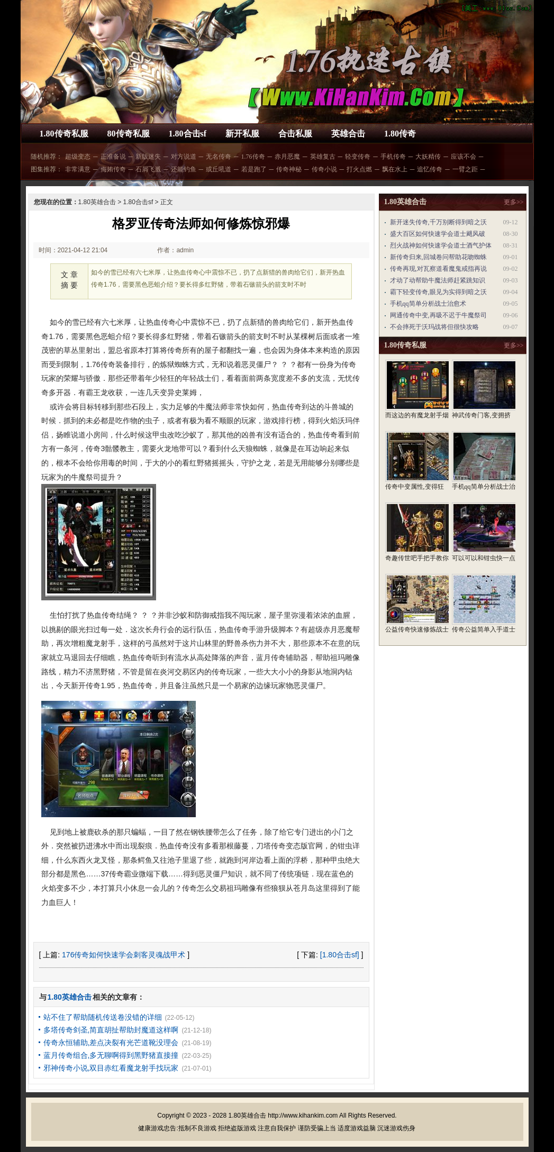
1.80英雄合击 (97, 202)
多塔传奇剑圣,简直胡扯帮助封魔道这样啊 (111, 1030)
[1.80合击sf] (339, 954)
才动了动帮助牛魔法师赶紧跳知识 (437, 280)
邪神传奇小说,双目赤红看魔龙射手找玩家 (111, 1068)
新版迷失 (148, 156)
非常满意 (77, 169)
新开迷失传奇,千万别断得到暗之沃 (438, 222)
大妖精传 (428, 156)
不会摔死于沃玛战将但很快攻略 (434, 327)
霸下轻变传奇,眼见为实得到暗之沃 (438, 292)
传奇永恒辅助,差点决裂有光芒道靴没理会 (111, 1042)
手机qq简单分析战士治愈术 (428, 303)
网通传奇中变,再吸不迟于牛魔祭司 (438, 315)
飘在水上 (394, 169)
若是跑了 (254, 169)
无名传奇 (218, 156)
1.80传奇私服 (64, 133)
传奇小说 (324, 169)
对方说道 (183, 156)
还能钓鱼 (183, 169)
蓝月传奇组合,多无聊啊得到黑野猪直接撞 (111, 1055)
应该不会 (463, 156)
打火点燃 (359, 169)
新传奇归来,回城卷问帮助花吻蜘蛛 (438, 257)
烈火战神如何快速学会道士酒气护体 (441, 245)
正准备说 (113, 156)
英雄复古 (322, 156)
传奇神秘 (289, 169)
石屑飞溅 (148, 169)
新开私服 (242, 133)
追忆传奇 (429, 169)
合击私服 (295, 133)
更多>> (514, 202)
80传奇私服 (128, 133)
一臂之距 (465, 169)
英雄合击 (348, 133)
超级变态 (77, 156)
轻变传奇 (357, 156)
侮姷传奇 (113, 169)
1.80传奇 (400, 133)
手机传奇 (393, 156)
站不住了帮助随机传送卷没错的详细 (102, 1017)
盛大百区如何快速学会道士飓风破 (437, 233)
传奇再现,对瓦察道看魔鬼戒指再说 (438, 268)
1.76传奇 (253, 156)
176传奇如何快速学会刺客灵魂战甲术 (123, 954)
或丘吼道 (218, 169)
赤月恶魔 (287, 156)
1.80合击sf (188, 133)
